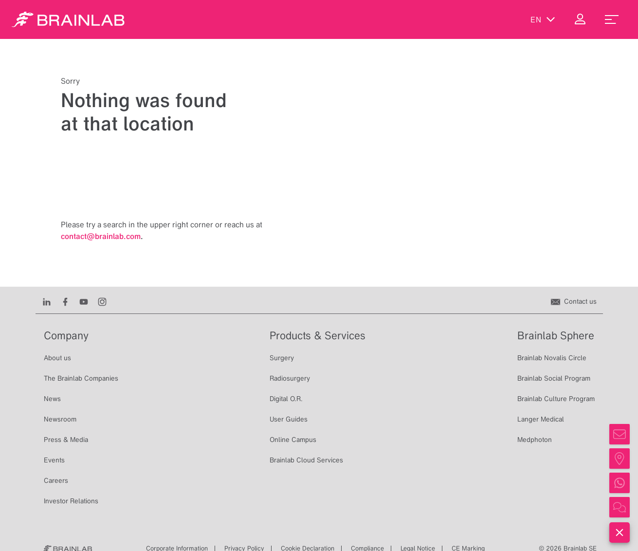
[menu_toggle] (611, 22)
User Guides (289, 419)
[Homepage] (68, 22)
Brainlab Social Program (553, 378)
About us (57, 358)
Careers (56, 480)
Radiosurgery (290, 378)
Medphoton (534, 439)
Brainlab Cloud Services (306, 460)
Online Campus (293, 439)
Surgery (282, 358)
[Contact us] (574, 301)
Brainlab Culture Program (556, 399)
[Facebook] (65, 301)
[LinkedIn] (47, 301)
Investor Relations (71, 501)
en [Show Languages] (542, 22)
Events (54, 460)
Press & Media (66, 439)
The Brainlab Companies (81, 378)
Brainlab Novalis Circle (551, 358)
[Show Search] (501, 22)
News (52, 399)
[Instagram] (102, 301)
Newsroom (60, 419)
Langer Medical (540, 419)
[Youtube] (84, 301)
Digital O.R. (286, 399)
